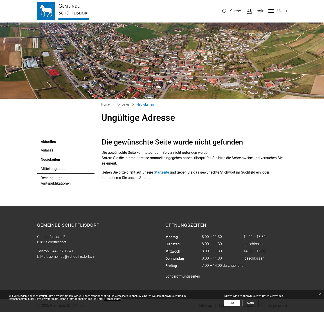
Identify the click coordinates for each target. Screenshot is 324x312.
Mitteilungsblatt (53, 169)
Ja (232, 303)
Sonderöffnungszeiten (182, 276)
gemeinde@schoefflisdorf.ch (71, 256)
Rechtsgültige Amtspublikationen (56, 180)
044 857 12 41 (61, 251)
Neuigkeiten (52, 160)
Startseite (161, 172)
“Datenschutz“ (112, 299)
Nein (250, 303)
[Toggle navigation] (277, 11)
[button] (231, 11)
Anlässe (47, 150)
